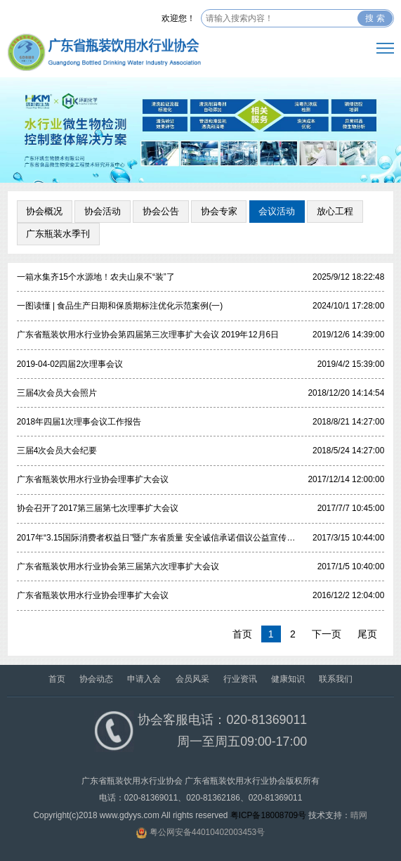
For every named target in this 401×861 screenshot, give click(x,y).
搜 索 (374, 18)
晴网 (358, 815)
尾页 (367, 634)
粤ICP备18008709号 (268, 815)
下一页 (326, 634)
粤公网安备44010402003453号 (207, 832)
